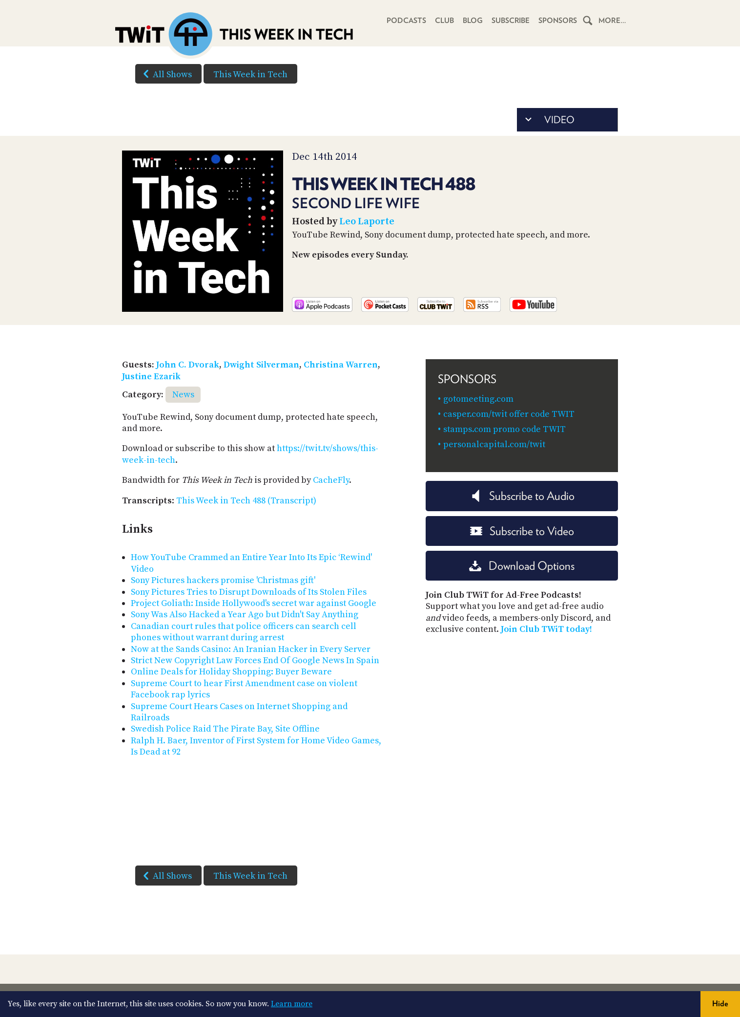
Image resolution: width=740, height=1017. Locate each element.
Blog (472, 20)
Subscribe (510, 20)
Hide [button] (720, 1003)
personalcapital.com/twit (494, 444)
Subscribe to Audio (522, 496)
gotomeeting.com (478, 399)
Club (443, 20)
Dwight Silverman (261, 364)
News (183, 394)
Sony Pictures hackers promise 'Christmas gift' (223, 580)
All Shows (165, 74)
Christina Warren (341, 364)
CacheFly (331, 480)
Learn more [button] (291, 1004)
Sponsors (557, 20)
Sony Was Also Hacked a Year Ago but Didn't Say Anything (244, 614)
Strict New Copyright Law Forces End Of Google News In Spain (255, 660)
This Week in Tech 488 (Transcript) (246, 500)
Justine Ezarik (151, 376)
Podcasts (405, 20)
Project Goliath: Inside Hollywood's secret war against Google (253, 603)
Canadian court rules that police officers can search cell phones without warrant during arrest (243, 632)
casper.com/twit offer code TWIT (509, 414)
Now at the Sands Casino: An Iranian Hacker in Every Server (250, 649)
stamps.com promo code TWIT (504, 429)
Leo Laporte (366, 222)
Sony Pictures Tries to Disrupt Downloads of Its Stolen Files (249, 592)
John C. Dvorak (187, 364)
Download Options (522, 566)
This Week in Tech (250, 74)
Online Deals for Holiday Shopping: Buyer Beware (231, 671)
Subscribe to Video (522, 531)
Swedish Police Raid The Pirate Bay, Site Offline (225, 729)
